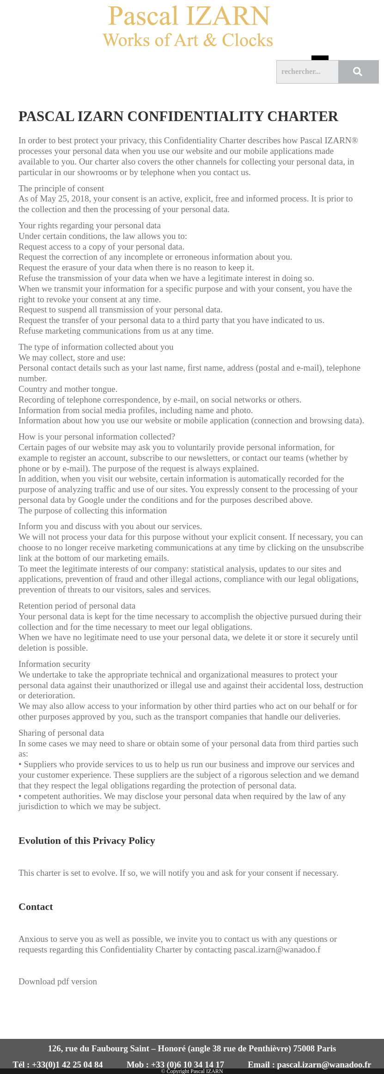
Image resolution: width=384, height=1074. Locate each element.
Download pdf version (57, 981)
